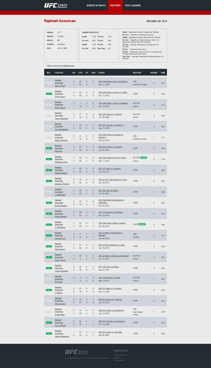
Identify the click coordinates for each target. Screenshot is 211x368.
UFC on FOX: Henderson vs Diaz (112, 245)
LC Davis (58, 292)
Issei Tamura (60, 260)
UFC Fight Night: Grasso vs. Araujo (113, 92)
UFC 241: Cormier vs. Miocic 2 (111, 125)
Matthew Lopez (61, 162)
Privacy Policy (103, 358)
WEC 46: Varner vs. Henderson (111, 310)
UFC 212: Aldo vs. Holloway (110, 168)
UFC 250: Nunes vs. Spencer (110, 114)
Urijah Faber (60, 314)
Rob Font (58, 151)
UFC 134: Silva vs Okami (109, 266)
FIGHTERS (115, 5)
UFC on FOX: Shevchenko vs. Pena (113, 179)
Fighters (117, 357)
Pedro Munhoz (61, 216)
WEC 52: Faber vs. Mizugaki (110, 288)
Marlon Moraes (61, 140)
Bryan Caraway (61, 205)
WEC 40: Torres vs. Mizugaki (110, 332)
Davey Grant (60, 85)
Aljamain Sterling (62, 184)
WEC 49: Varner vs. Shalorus (110, 299)
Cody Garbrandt (61, 118)
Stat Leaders (119, 360)
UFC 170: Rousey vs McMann (111, 212)
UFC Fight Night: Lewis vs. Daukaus (113, 103)
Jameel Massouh (62, 336)
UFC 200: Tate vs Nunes (108, 190)
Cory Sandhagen (61, 129)
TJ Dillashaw (60, 194)
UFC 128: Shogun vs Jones (109, 277)
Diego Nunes (60, 303)
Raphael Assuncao (59, 81)
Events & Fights (120, 355)
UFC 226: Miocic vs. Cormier (110, 147)
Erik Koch (59, 282)
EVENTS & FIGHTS (96, 5)
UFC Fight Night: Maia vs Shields (112, 223)
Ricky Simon (60, 107)
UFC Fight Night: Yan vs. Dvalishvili (113, 81)
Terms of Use (90, 358)
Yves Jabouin (60, 325)
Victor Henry (60, 96)
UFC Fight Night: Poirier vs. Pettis (112, 157)
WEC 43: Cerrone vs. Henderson (112, 321)
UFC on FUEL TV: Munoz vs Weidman (114, 256)
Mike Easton (60, 249)
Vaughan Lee (60, 238)
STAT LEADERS (133, 5)
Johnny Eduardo (61, 271)
